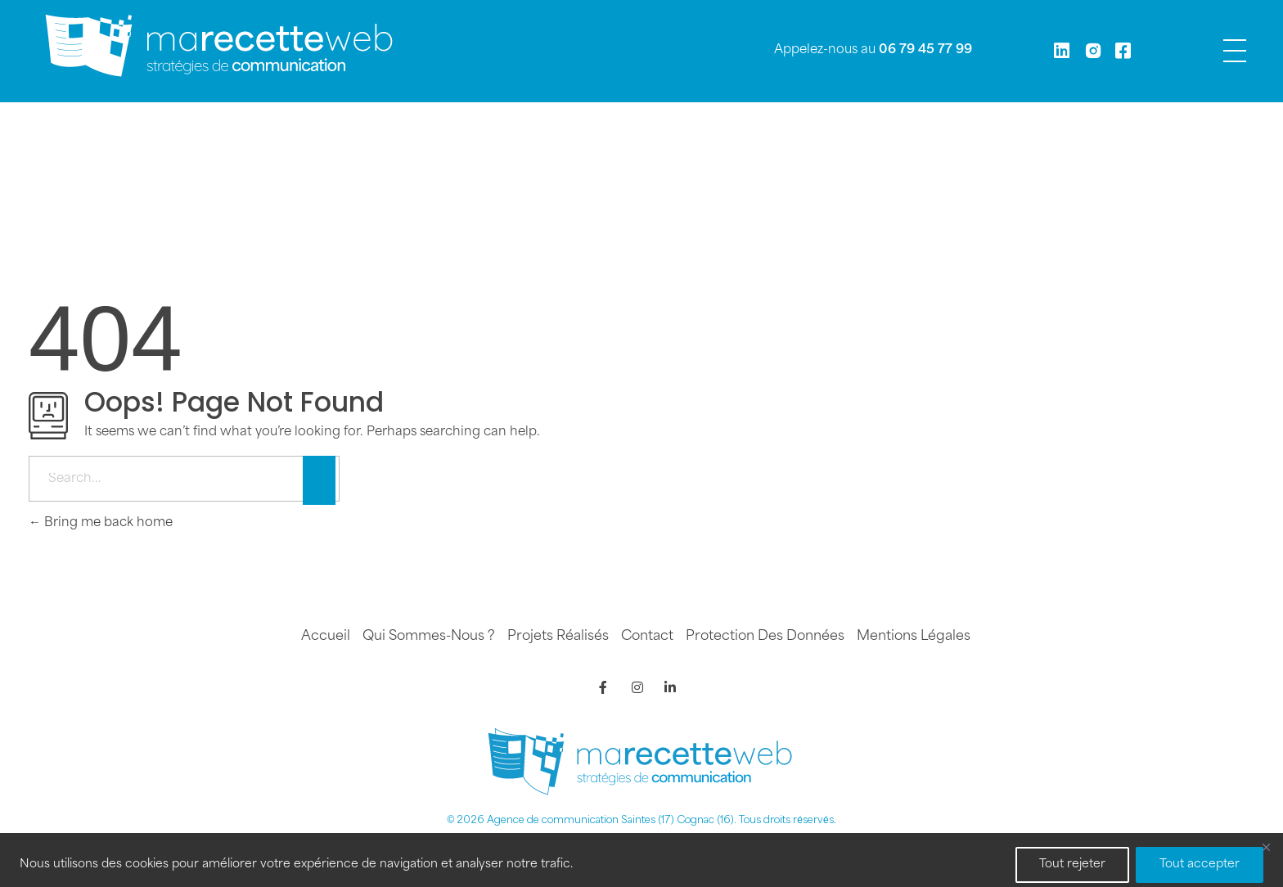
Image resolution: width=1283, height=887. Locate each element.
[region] (641, 860)
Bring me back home (101, 523)
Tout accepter (1199, 864)
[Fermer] (1266, 847)
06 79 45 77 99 (925, 50)
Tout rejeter (1072, 864)
